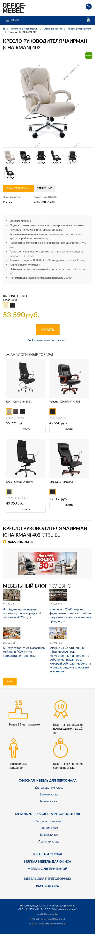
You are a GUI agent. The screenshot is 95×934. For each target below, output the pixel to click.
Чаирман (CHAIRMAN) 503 (64, 401)
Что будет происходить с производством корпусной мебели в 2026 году (22, 613)
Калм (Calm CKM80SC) (19, 401)
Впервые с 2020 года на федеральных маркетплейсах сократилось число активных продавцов (70, 615)
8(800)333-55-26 (56, 919)
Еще (9, 681)
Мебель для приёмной (47, 868)
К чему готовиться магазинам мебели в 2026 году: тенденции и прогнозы (24, 652)
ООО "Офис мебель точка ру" (61, 909)
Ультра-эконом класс (49, 787)
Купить (47, 329)
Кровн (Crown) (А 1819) (19, 482)
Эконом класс (49, 794)
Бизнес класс (49, 801)
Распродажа (47, 886)
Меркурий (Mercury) (61, 482)
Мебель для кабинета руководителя (47, 813)
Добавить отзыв (20, 542)
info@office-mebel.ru (47, 914)
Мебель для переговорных (47, 878)
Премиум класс (48, 841)
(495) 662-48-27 (38, 919)
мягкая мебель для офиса (47, 861)
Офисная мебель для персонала (48, 780)
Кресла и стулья (47, 854)
